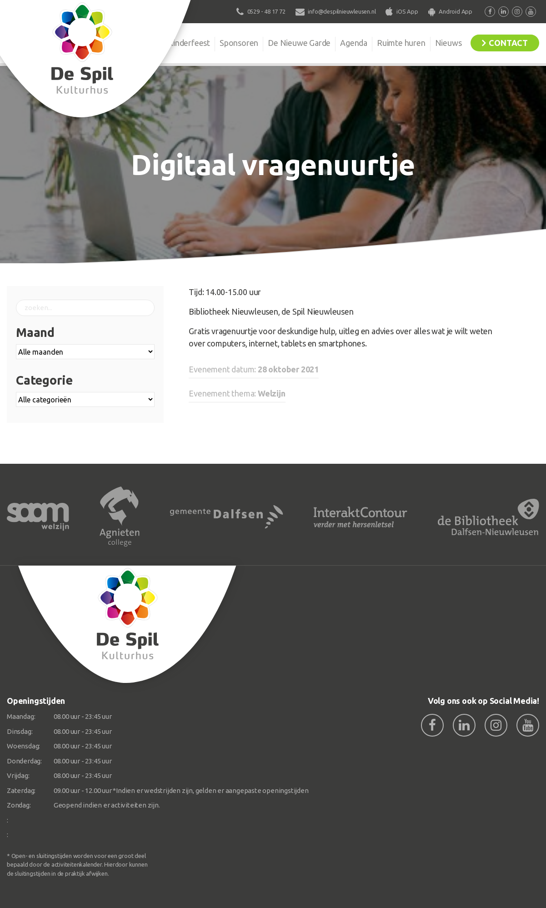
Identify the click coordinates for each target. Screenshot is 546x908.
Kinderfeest (189, 42)
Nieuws (448, 42)
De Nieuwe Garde (299, 42)
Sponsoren (239, 42)
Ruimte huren (401, 42)
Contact (508, 42)
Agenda (353, 42)
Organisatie (137, 42)
